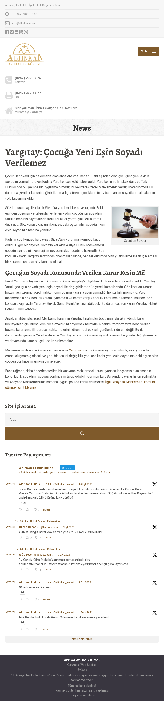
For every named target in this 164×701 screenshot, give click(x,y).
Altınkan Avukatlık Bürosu (82, 660)
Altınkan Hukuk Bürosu (35, 484)
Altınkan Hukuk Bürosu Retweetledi (40, 521)
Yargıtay (75, 350)
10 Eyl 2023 (85, 484)
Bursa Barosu (28, 527)
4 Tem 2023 (86, 612)
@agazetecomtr (43, 554)
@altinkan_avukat (63, 484)
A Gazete (25, 554)
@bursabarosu (49, 527)
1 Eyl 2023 (85, 582)
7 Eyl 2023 (68, 527)
